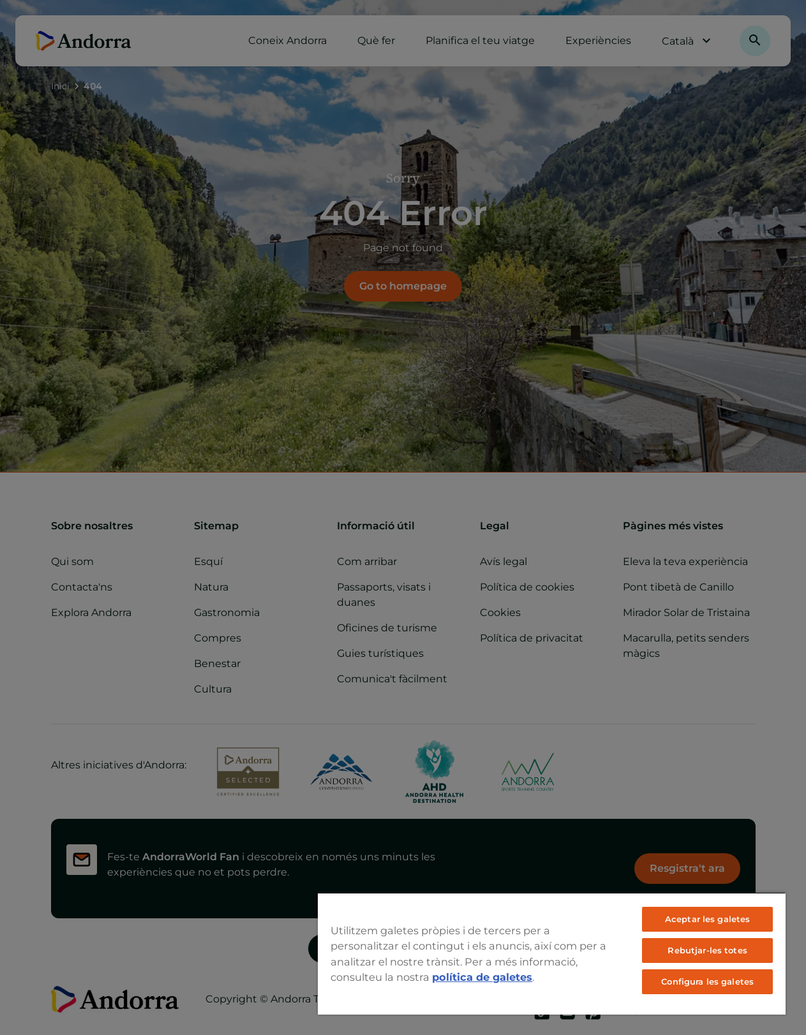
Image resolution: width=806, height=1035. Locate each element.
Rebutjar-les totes (707, 950)
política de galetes (482, 977)
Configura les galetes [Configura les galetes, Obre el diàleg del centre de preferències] (707, 981)
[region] (552, 953)
